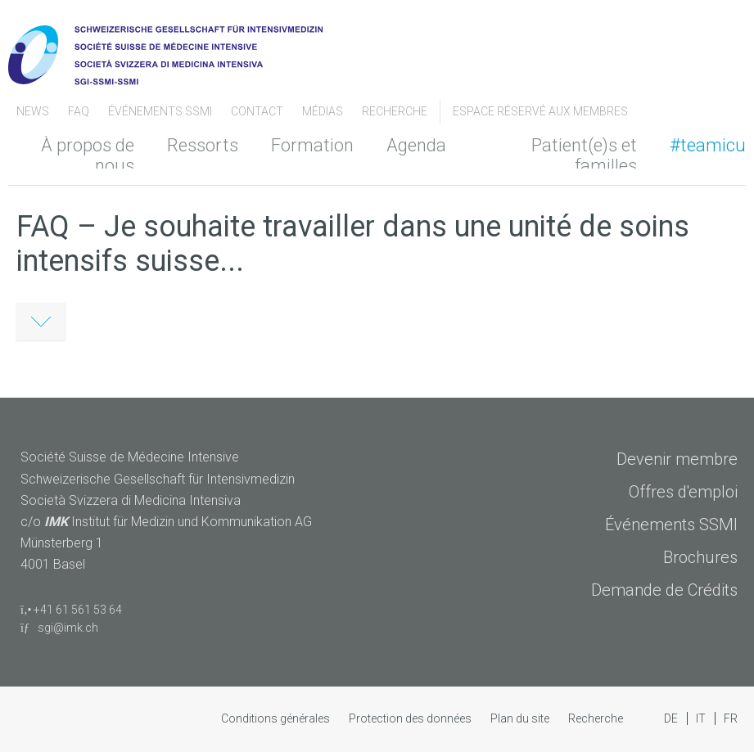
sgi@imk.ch (59, 627)
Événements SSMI (161, 111)
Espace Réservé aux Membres (540, 111)
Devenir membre (677, 459)
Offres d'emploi (683, 492)
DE (672, 718)
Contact (258, 111)
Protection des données (411, 718)
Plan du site (521, 718)
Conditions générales (276, 718)
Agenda (416, 145)
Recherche (394, 111)
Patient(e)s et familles (584, 155)
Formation (312, 145)
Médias (323, 111)
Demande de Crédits (664, 590)
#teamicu (708, 145)
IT (702, 718)
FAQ (80, 111)
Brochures (700, 557)
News (34, 111)
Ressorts (202, 145)
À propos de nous (87, 155)
